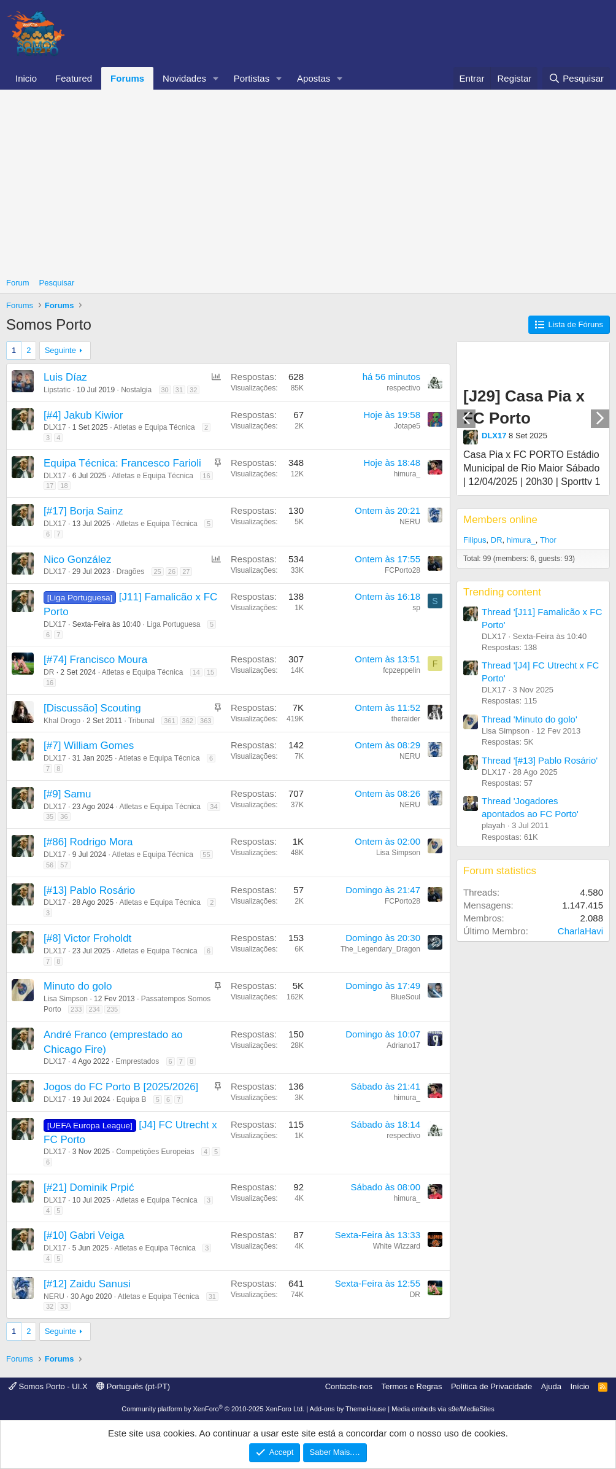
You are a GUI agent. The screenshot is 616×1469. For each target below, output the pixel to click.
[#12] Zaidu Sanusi (87, 1284)
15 (210, 672)
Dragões (130, 571)
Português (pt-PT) (133, 1386)
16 (206, 475)
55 (206, 854)
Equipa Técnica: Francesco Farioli (122, 463)
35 (49, 816)
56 (49, 865)
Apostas (313, 78)
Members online (500, 519)
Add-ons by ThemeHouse (348, 1409)
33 (63, 1306)
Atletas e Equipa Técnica (154, 427)
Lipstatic (57, 390)
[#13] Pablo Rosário (89, 890)
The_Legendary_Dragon (380, 949)
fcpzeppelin (401, 670)
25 (157, 571)
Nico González (78, 559)
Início (579, 1386)
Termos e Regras (411, 1386)
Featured (73, 78)
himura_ (407, 474)
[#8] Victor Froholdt (87, 938)
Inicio (26, 78)
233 (76, 1009)
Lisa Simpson (398, 852)
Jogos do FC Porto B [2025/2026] (121, 1087)
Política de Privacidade (491, 1386)
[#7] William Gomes (89, 745)
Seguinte (60, 350)
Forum (17, 282)
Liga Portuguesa (173, 624)
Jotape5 (407, 426)
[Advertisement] (308, 182)
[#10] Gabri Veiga (84, 1235)
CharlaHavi (580, 931)
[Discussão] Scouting (92, 708)
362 (187, 720)
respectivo (403, 388)
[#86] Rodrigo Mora (88, 842)
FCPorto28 (402, 570)
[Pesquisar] (576, 78)
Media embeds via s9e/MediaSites (443, 1409)
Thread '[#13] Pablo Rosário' (540, 760)
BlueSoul (405, 997)
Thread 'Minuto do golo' (529, 719)
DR (49, 672)
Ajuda (551, 1386)
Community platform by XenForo (212, 1409)
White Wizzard (396, 1246)
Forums (127, 78)
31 (179, 389)
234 (93, 1009)
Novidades (184, 78)
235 (112, 1009)
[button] (216, 78)
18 (63, 485)
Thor (548, 540)
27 (186, 571)
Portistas (251, 78)
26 (171, 571)
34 (213, 806)
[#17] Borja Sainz (83, 511)
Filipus (475, 540)
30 (165, 389)
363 (205, 720)
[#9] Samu (67, 794)
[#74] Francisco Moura (95, 659)
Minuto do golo (78, 986)
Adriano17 (403, 1045)
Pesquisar (57, 282)
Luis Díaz (65, 377)
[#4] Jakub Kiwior (83, 415)
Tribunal (141, 720)
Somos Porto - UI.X (48, 1386)
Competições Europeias (155, 1151)
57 (63, 865)
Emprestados (137, 1061)
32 (193, 389)
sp (416, 607)
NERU (409, 521)
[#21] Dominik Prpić (89, 1187)
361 (169, 720)
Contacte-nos (348, 1386)
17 (49, 485)
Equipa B (132, 1099)
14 (196, 672)
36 (63, 816)
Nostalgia (136, 390)
